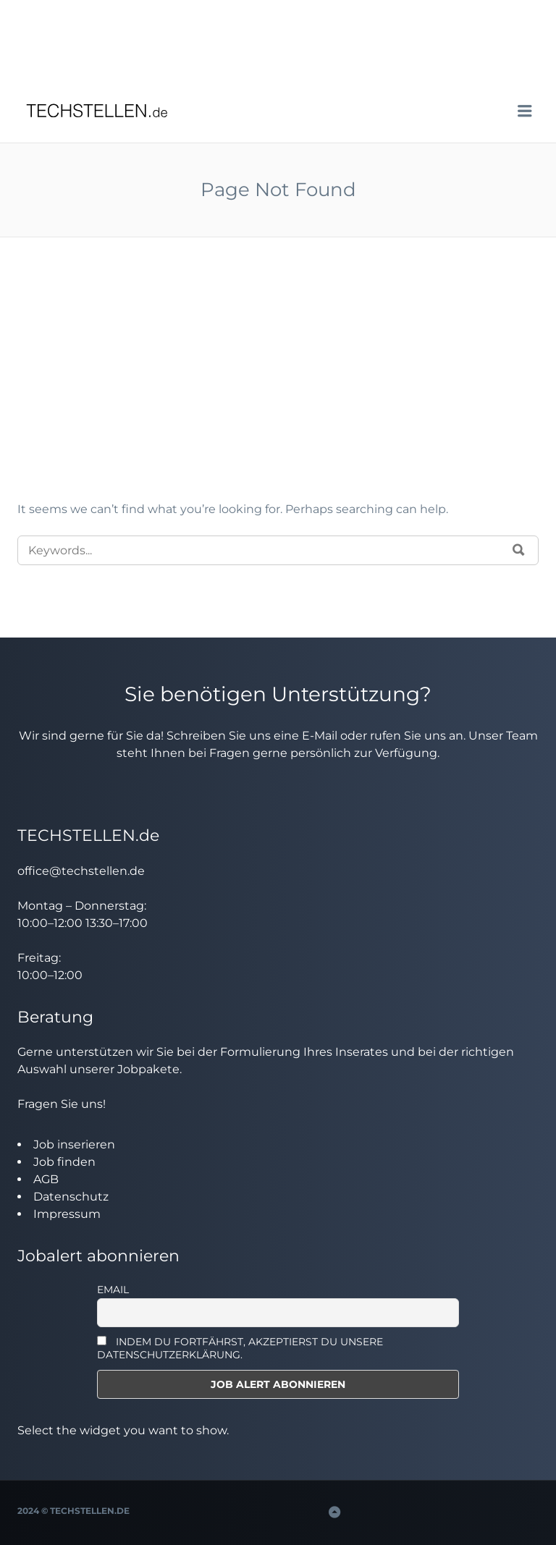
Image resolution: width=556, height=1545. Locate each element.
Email (113, 1289)
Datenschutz (71, 1196)
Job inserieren (74, 1144)
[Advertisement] (278, 392)
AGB (46, 1179)
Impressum (67, 1214)
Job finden (64, 1162)
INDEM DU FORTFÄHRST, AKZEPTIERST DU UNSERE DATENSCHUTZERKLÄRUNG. (240, 1348)
